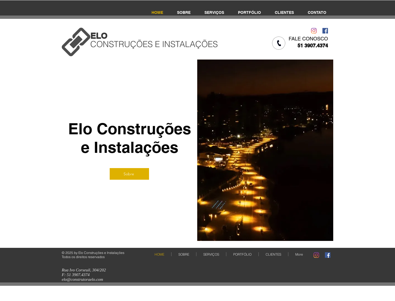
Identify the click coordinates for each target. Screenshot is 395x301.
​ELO (98, 36)
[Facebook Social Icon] (325, 31)
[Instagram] (314, 31)
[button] (265, 150)
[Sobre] (129, 174)
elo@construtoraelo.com (82, 279)
